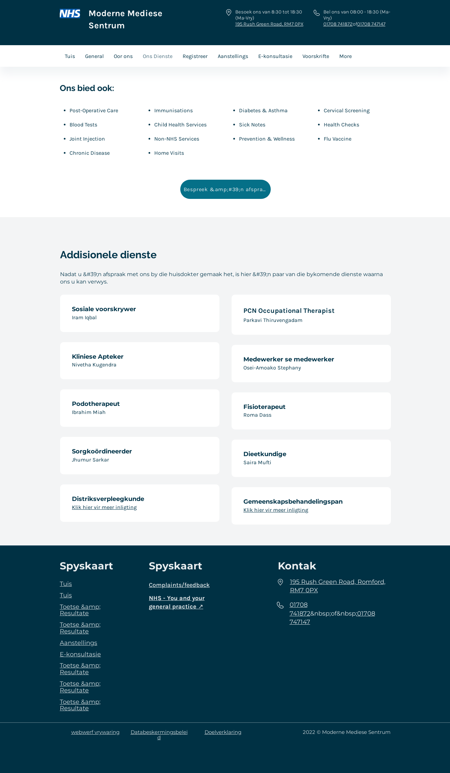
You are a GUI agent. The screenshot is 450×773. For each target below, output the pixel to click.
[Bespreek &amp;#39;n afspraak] (225, 189)
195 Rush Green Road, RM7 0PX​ (269, 24)
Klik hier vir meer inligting (104, 507)
